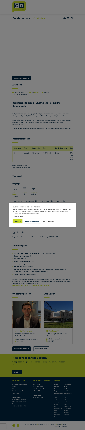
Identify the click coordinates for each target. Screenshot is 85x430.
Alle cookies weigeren (32, 221)
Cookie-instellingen (48, 221)
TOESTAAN (17, 221)
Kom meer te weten (18, 216)
